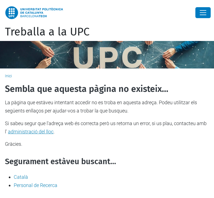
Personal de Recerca (35, 185)
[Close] (203, 12)
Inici (8, 76)
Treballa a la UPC (47, 31)
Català (21, 177)
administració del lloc (31, 131)
